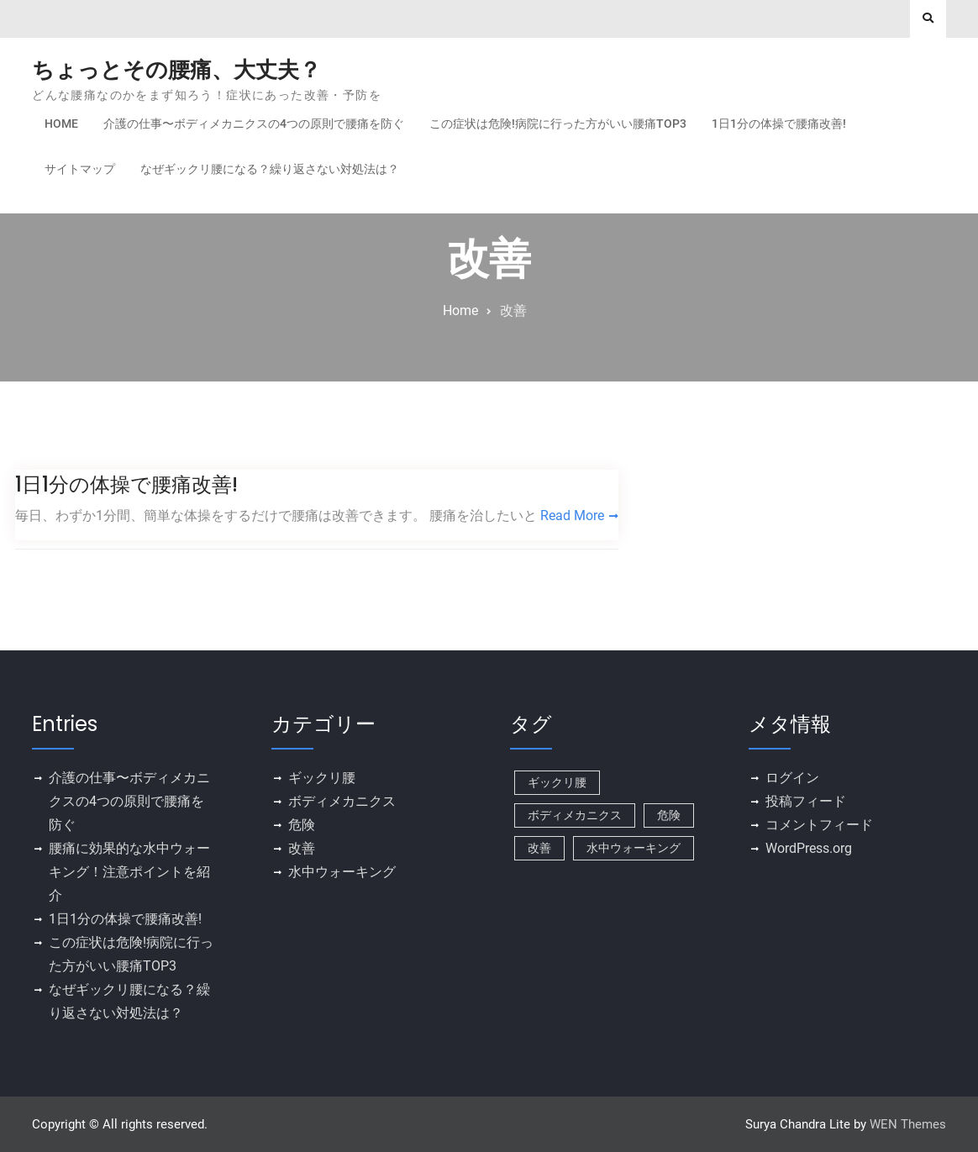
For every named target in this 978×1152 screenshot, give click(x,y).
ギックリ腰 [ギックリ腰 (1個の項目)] (557, 782)
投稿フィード (805, 801)
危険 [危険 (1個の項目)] (669, 815)
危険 (301, 825)
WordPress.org (808, 848)
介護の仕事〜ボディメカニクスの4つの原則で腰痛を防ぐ (253, 123)
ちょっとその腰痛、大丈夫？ (176, 70)
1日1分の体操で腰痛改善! (779, 123)
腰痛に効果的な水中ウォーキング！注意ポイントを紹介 (129, 871)
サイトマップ (80, 169)
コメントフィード (819, 825)
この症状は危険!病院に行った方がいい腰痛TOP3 (557, 123)
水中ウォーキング (342, 872)
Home (61, 123)
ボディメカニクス (342, 801)
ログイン (792, 778)
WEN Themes (908, 1124)
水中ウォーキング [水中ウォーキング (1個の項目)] (633, 848)
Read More (572, 515)
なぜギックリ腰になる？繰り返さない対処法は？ (269, 169)
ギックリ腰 (321, 778)
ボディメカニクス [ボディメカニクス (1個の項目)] (575, 815)
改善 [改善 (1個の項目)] (539, 848)
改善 (301, 848)
